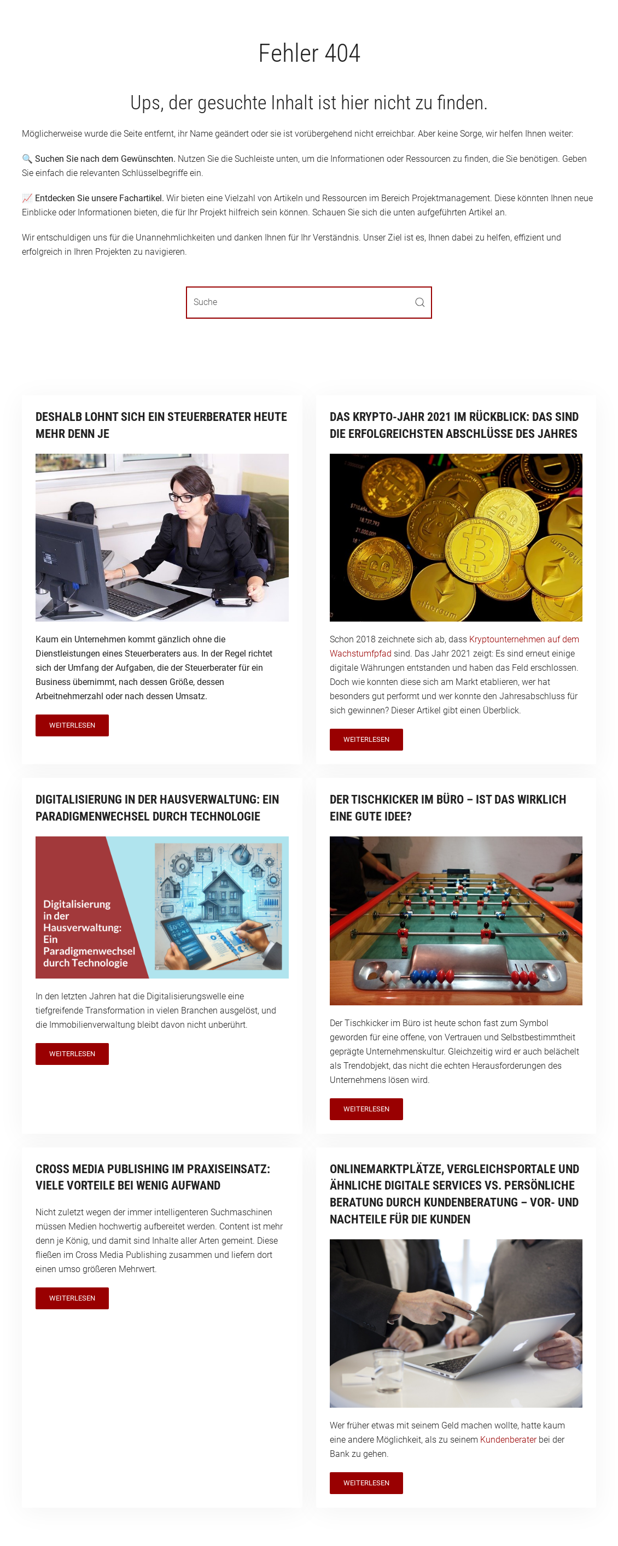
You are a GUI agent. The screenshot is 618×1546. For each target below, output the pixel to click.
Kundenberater (508, 1439)
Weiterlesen (72, 725)
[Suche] (309, 303)
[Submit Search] (420, 303)
